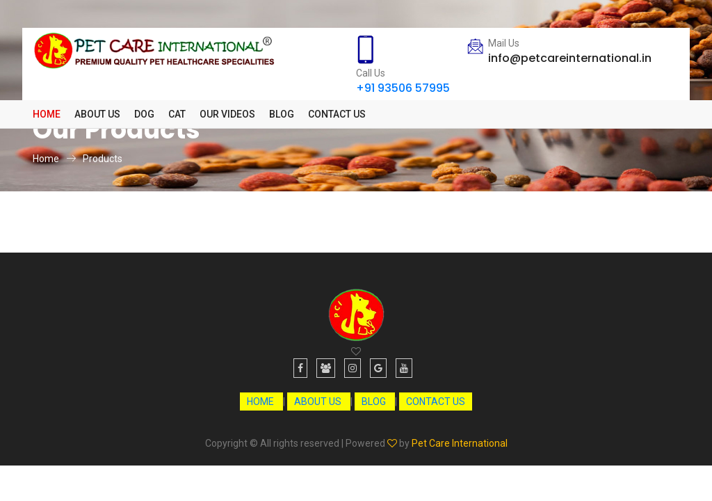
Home (46, 114)
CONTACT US (435, 401)
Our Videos (227, 114)
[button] (144, 114)
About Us (97, 114)
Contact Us (337, 114)
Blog (281, 114)
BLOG (375, 401)
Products (102, 158)
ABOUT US (318, 401)
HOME (261, 401)
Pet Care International (460, 443)
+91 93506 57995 (403, 88)
